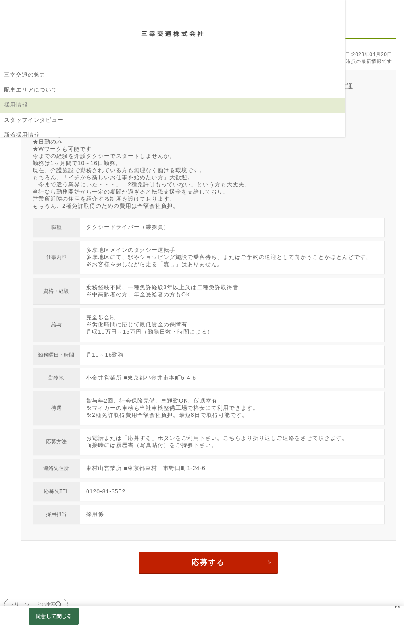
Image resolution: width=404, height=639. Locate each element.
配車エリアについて (31, 89)
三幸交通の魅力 (25, 74)
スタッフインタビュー (33, 120)
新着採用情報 (22, 135)
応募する (237, 573)
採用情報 (16, 105)
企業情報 (16, 150)
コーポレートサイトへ (33, 165)
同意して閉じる (53, 616)
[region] (202, 622)
